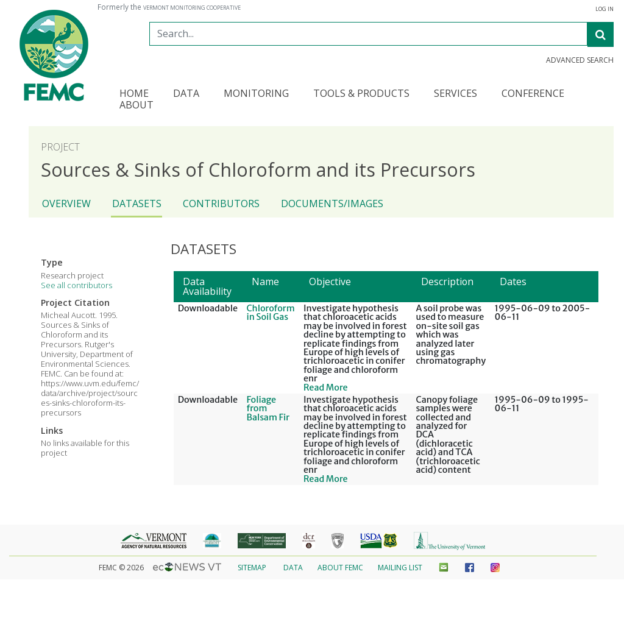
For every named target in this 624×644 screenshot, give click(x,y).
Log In (604, 9)
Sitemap (252, 567)
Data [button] (186, 94)
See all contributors (76, 285)
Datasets (136, 203)
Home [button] (134, 94)
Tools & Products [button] (361, 94)
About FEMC (340, 567)
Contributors (221, 203)
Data (293, 567)
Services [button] (455, 94)
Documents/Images (332, 203)
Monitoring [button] (256, 94)
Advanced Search (580, 60)
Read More (325, 387)
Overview (66, 203)
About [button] (136, 105)
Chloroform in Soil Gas (270, 312)
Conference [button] (533, 94)
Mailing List (400, 567)
